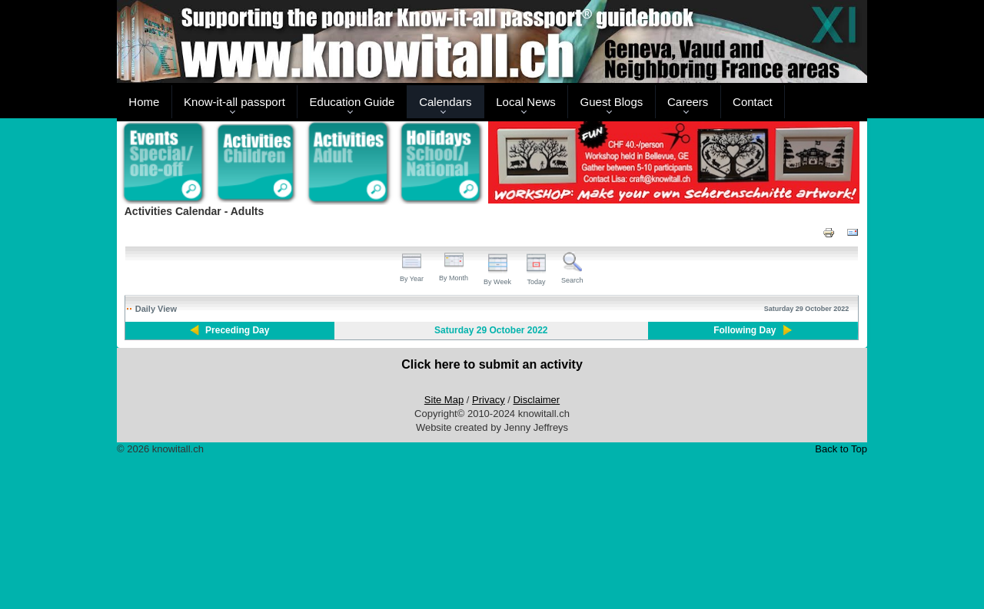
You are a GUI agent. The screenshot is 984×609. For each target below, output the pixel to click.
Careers (687, 101)
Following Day (744, 330)
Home (143, 101)
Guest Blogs (611, 101)
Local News (526, 101)
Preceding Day (237, 330)
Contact (753, 101)
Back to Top (841, 449)
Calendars (445, 101)
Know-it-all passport (234, 101)
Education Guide (352, 101)
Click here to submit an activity (492, 364)
